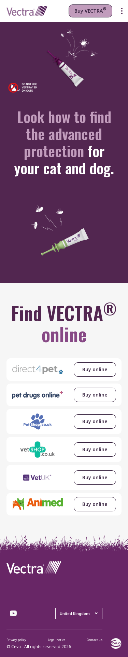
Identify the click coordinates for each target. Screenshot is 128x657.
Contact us (94, 640)
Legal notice (57, 640)
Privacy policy (16, 640)
